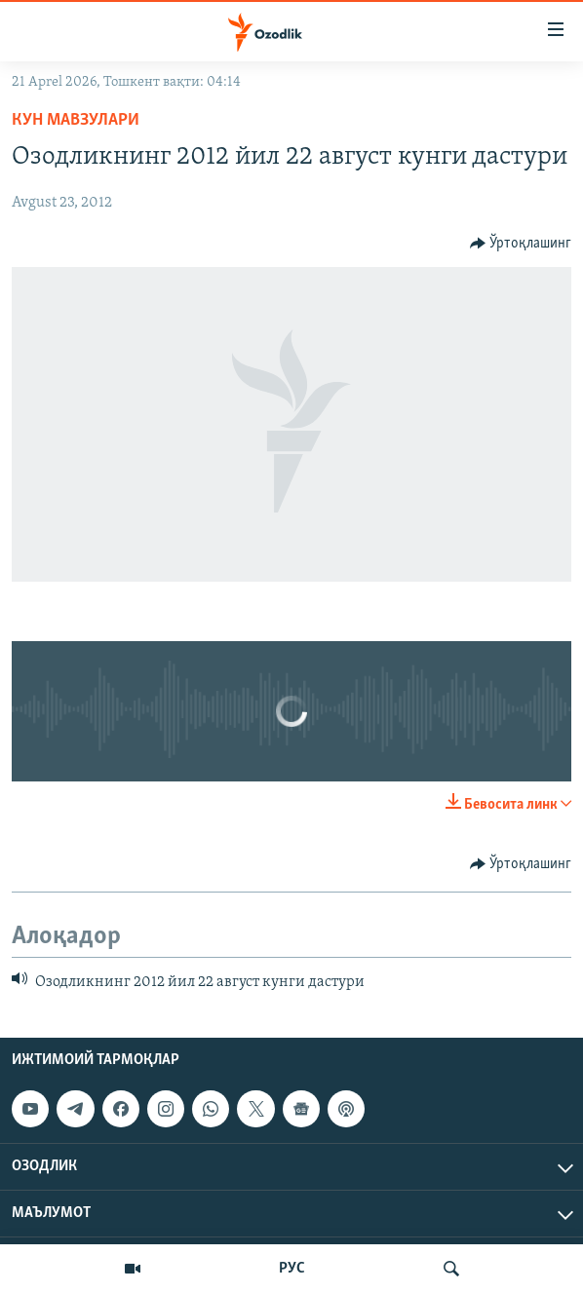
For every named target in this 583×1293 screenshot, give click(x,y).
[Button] (521, 243)
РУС (292, 1268)
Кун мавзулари (75, 120)
